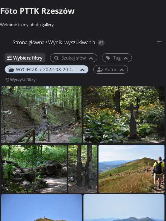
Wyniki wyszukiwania (71, 42)
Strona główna (28, 42)
